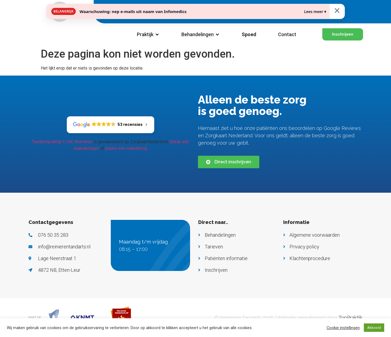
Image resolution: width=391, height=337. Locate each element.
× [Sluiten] (337, 10)
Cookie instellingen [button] (343, 327)
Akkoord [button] (374, 328)
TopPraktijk (350, 317)
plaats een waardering (126, 148)
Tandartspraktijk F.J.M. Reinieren (62, 141)
